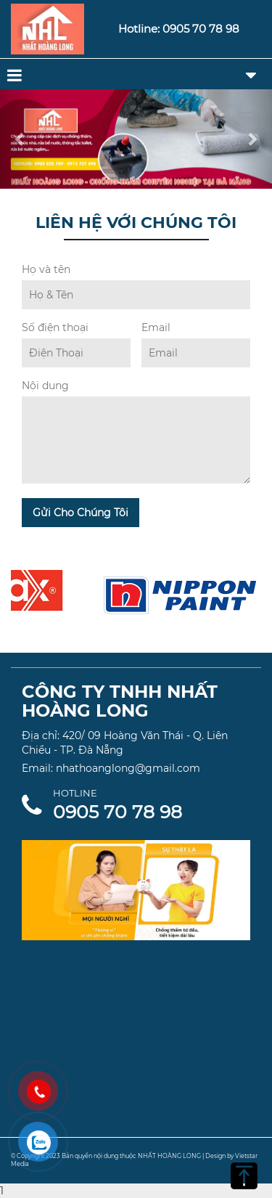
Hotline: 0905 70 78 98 (178, 29)
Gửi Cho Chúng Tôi (80, 512)
